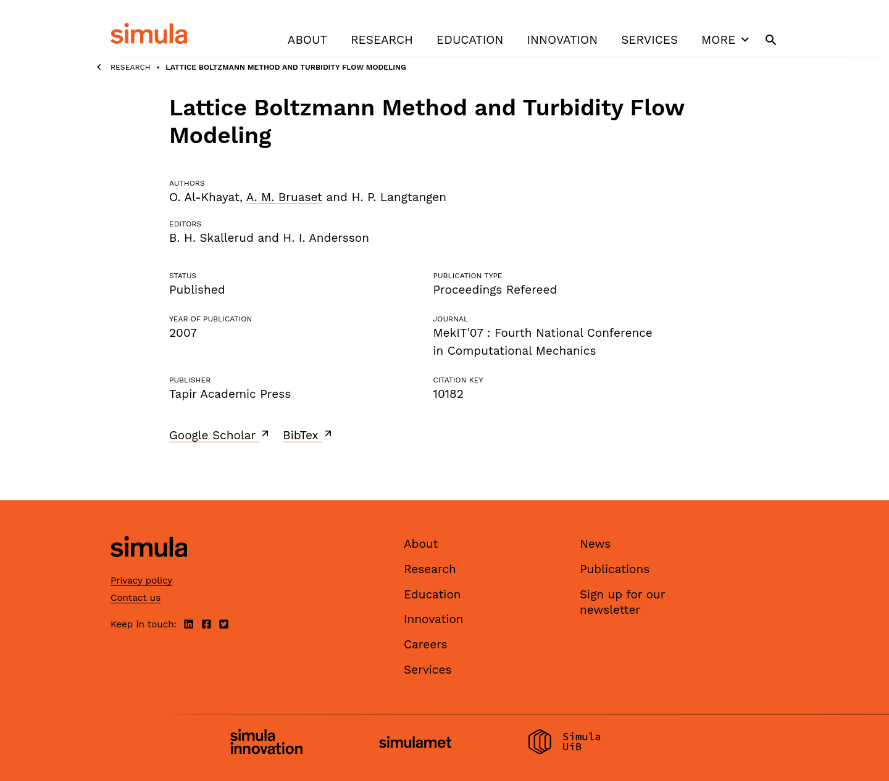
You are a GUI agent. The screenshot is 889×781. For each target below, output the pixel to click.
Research (382, 40)
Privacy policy (141, 580)
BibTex (308, 435)
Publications (614, 569)
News (595, 544)
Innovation (562, 40)
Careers (426, 644)
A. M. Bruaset (284, 197)
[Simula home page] (149, 568)
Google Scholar (220, 435)
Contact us (136, 597)
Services (649, 40)
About (307, 40)
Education (469, 40)
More (726, 39)
